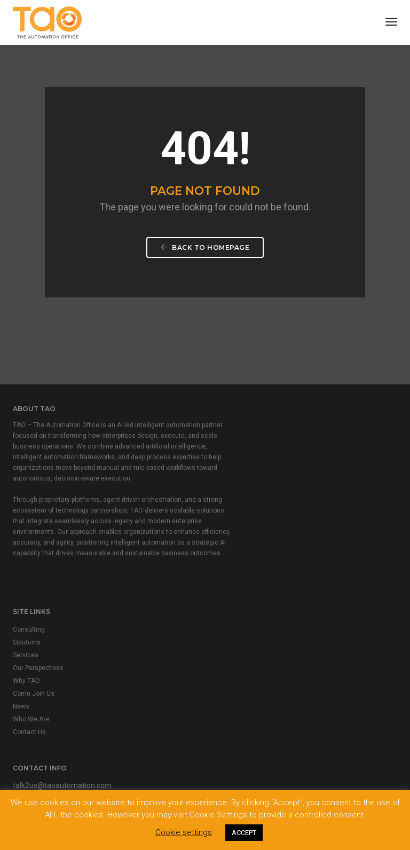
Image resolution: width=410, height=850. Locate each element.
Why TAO (226, 479)
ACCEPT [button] (244, 833)
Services (226, 453)
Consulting (229, 427)
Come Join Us (234, 491)
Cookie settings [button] (183, 832)
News (221, 504)
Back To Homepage (205, 254)
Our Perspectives (238, 466)
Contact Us (229, 530)
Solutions (227, 440)
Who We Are (231, 517)
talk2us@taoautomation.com (62, 672)
